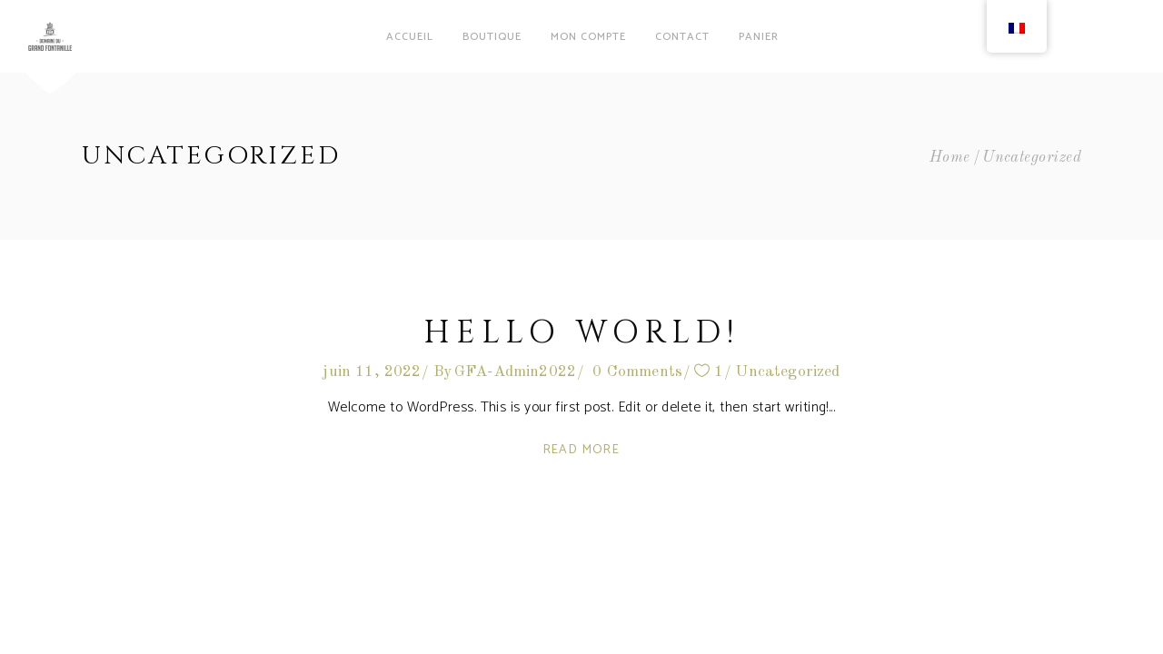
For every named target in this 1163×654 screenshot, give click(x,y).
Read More (582, 450)
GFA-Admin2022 (515, 372)
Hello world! (581, 333)
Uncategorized (787, 372)
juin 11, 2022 (372, 372)
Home (949, 157)
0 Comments (637, 372)
